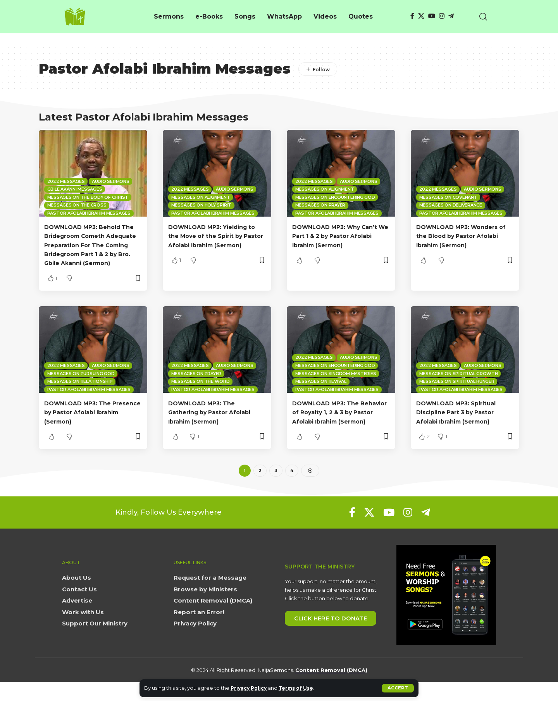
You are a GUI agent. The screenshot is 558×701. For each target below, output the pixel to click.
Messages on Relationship (80, 390)
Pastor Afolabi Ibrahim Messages (89, 213)
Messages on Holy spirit (201, 205)
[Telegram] (451, 16)
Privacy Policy (250, 688)
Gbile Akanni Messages (74, 189)
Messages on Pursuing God (81, 382)
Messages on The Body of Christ (88, 197)
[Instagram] (441, 16)
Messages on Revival (320, 390)
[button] (398, 688)
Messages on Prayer (320, 205)
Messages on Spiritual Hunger (456, 390)
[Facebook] (412, 16)
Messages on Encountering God (335, 197)
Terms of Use (300, 688)
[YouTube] (431, 16)
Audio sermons (110, 181)
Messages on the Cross (77, 205)
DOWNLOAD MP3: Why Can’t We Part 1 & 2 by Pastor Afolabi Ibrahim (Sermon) (340, 235)
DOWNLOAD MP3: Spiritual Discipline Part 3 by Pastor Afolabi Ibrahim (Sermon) (460, 421)
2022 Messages (66, 181)
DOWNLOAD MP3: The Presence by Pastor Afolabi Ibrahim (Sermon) (89, 421)
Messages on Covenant (448, 197)
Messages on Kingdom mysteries (335, 382)
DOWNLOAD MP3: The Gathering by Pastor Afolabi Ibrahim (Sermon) (214, 421)
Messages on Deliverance (450, 205)
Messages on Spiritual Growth (458, 382)
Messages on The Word (200, 390)
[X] (421, 16)
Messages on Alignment (200, 197)
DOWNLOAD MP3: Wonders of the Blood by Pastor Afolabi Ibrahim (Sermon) (462, 235)
